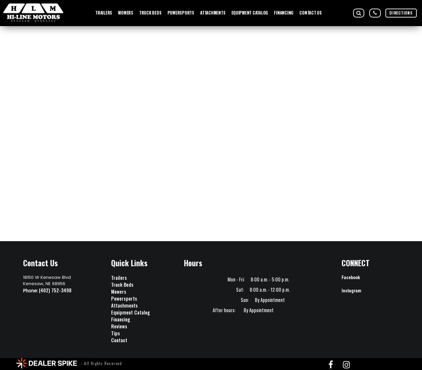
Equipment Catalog (130, 312)
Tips (115, 333)
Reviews (119, 326)
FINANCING (283, 13)
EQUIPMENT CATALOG (249, 13)
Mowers (118, 291)
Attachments (124, 305)
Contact (119, 340)
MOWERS (125, 13)
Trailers (119, 277)
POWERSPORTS (180, 13)
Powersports (124, 298)
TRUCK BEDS (150, 13)
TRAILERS (103, 13)
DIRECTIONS (401, 13)
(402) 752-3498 (55, 290)
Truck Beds (122, 284)
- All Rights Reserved (101, 363)
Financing (120, 319)
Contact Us (310, 13)
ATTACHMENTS (212, 13)
